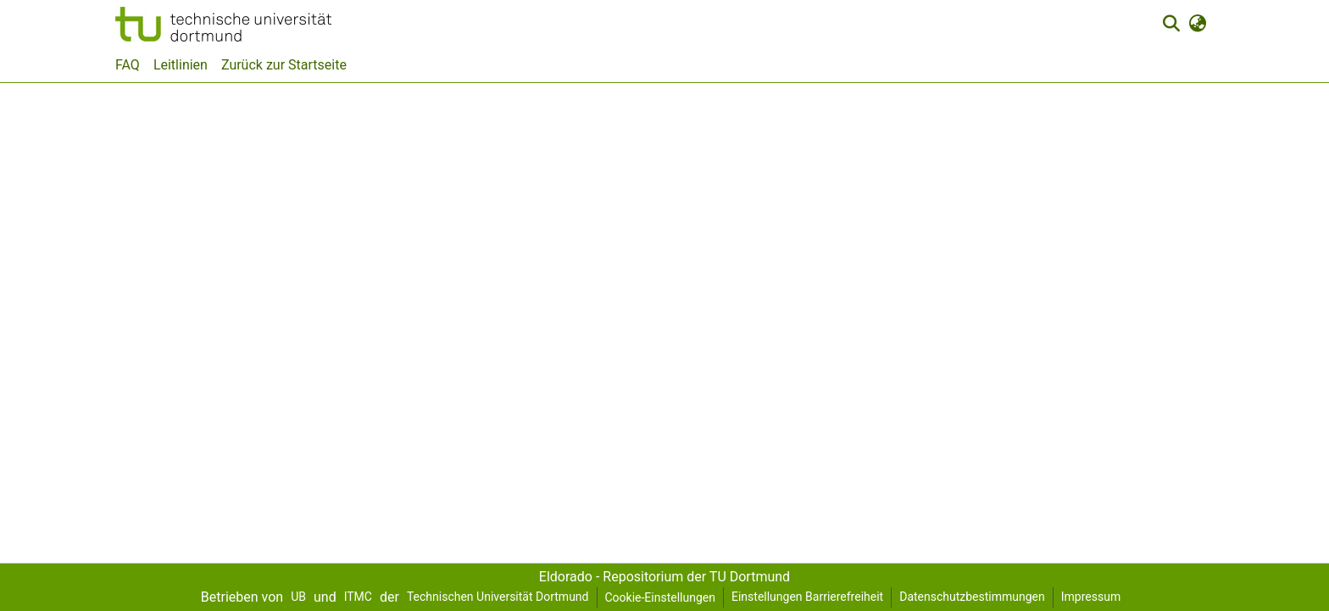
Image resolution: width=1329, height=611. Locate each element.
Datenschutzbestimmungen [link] (972, 596)
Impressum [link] (1090, 596)
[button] (223, 24)
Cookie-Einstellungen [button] (660, 597)
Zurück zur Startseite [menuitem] (284, 65)
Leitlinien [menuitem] (180, 65)
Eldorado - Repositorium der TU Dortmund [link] (664, 577)
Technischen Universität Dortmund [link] (498, 596)
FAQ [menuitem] (127, 65)
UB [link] (298, 596)
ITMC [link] (358, 596)
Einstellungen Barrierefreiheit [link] (807, 596)
